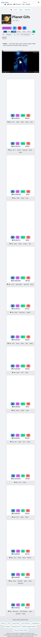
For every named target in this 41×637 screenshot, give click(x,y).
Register (28, 4)
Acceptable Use (36, 623)
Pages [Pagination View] (19, 31)
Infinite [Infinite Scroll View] (13, 31)
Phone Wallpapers (25, 34)
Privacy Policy (15, 623)
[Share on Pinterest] (20, 28)
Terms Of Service (25, 623)
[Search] (38, 2)
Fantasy (22, 410)
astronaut (15, 45)
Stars (31, 122)
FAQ (9, 623)
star (10, 43)
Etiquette (7, 626)
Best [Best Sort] (23, 31)
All (3, 34)
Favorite (6, 28)
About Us (3, 623)
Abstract (29, 557)
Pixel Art (19, 150)
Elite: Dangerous (23, 611)
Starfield (28, 312)
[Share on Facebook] (24, 28)
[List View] (9, 32)
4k (14, 34)
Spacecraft (26, 284)
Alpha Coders (5, 2)
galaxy (30, 43)
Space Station (19, 284)
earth (20, 43)
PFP (33, 34)
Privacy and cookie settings (20, 630)
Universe (25, 243)
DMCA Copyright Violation (29, 626)
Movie (14, 581)
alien (13, 43)
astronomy (25, 45)
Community (17, 4)
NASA (33, 43)
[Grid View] (5, 32)
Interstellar (20, 581)
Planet (20, 9)
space (17, 43)
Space (22, 122)
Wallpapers (9, 34)
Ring (27, 198)
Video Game (22, 312)
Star (30, 243)
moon (5, 45)
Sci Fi (15, 9)
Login (23, 4)
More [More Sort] (29, 31)
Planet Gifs (27, 9)
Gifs (4, 38)
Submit (9, 4)
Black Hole (20, 583)
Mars (20, 45)
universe (25, 43)
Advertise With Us (16, 626)
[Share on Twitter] (15, 28)
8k (18, 34)
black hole (10, 45)
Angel (27, 410)
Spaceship (25, 150)
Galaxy (27, 122)
